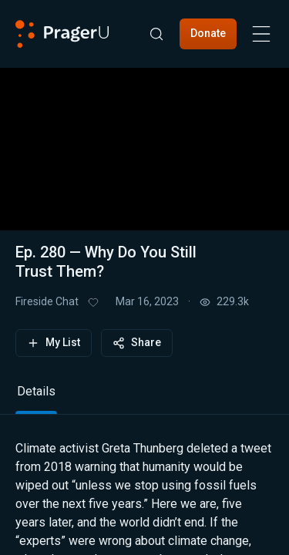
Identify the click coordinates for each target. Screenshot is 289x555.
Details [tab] (36, 391)
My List (53, 342)
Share (137, 342)
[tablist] (144, 398)
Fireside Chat (47, 301)
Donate (208, 33)
